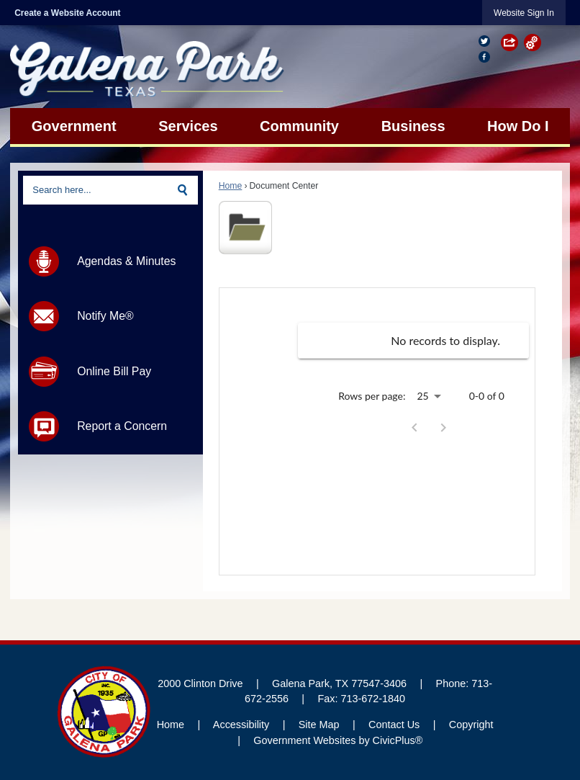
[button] (512, 42)
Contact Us (394, 724)
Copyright (471, 724)
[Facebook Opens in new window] (484, 56)
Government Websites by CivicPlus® (337, 740)
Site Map (319, 724)
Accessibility (241, 724)
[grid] (413, 340)
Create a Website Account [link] (67, 13)
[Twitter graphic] (484, 41)
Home (231, 186)
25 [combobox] (422, 396)
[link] (524, 12)
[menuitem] (73, 126)
